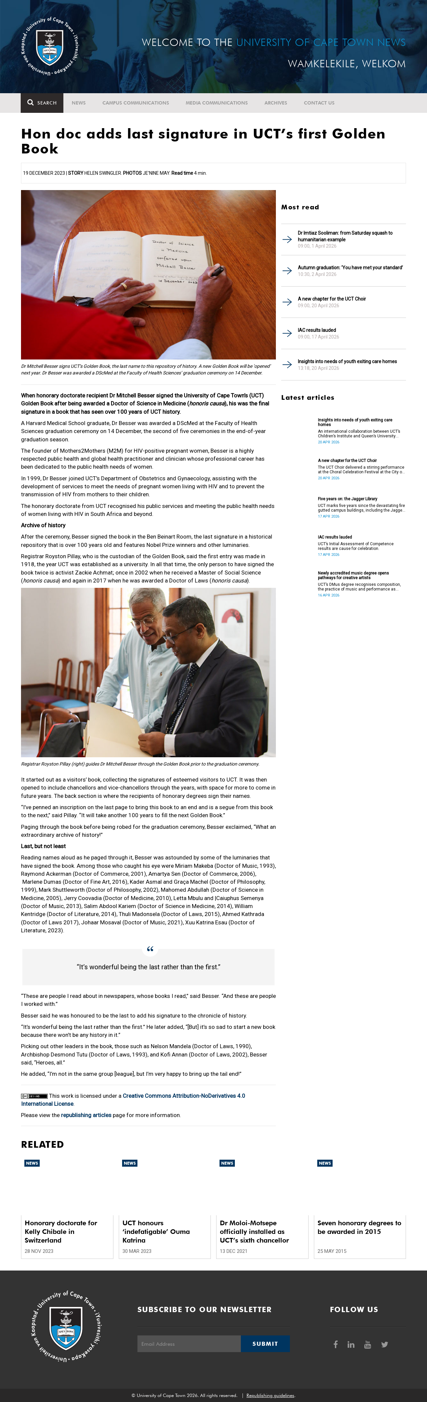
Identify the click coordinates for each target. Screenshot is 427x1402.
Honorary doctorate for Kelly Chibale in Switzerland (61, 1231)
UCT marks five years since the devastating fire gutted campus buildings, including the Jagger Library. (361, 508)
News (79, 103)
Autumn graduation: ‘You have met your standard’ (350, 267)
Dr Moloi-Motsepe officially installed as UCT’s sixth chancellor (254, 1231)
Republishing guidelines (270, 1395)
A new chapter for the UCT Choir (332, 299)
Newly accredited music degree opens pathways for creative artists (353, 575)
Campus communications (136, 103)
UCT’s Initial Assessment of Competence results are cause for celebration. (356, 546)
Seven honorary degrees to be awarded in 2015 (359, 1227)
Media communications (217, 103)
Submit (265, 1343)
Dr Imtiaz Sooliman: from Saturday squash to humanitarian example (345, 236)
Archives (276, 103)
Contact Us (319, 103)
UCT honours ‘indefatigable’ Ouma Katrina (156, 1231)
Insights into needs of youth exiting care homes (347, 361)
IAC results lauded (317, 330)
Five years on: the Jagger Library (347, 499)
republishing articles (86, 1115)
